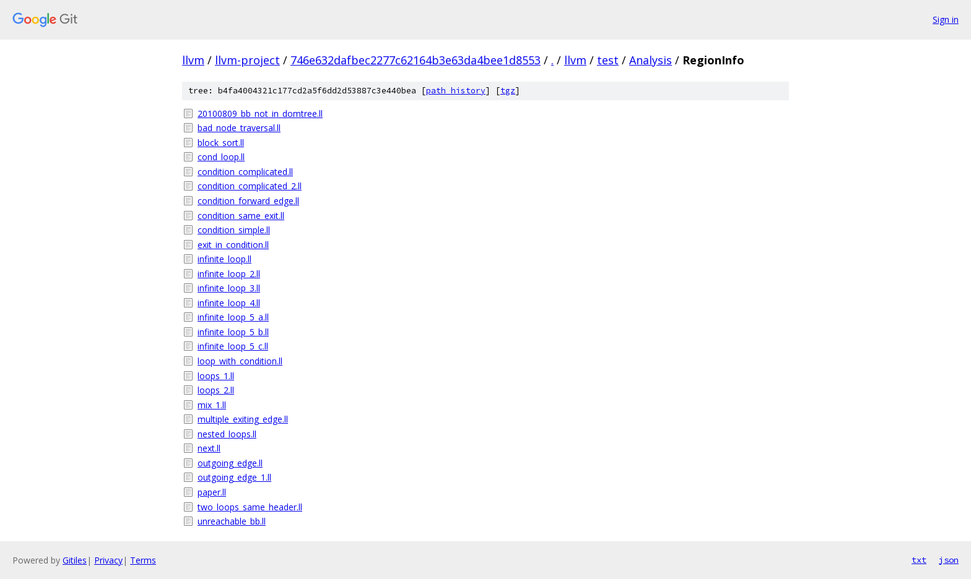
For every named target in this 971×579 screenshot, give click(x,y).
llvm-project (247, 60)
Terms (143, 560)
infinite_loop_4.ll (229, 303)
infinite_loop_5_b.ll (233, 332)
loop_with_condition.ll (240, 361)
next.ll (209, 448)
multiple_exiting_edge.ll (243, 419)
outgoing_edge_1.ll (234, 477)
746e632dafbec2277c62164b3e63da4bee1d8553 (415, 60)
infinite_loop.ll (224, 259)
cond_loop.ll (221, 157)
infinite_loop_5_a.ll (233, 317)
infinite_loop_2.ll (229, 274)
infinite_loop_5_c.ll (233, 346)
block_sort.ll (221, 142)
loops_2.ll (216, 390)
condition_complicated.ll (245, 172)
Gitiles (75, 560)
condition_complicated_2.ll (250, 186)
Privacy (108, 560)
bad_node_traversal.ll (239, 128)
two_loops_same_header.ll (250, 507)
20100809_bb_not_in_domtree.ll (260, 113)
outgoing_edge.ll (230, 463)
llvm (193, 60)
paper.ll (212, 492)
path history (456, 90)
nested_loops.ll (227, 434)
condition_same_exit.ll (241, 215)
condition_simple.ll (234, 230)
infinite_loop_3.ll (229, 288)
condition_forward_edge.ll (248, 201)
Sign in (946, 19)
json (949, 559)
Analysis (650, 60)
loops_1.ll (216, 376)
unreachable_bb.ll (232, 521)
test (608, 60)
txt (919, 559)
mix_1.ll (212, 405)
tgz (507, 90)
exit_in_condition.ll (233, 245)
